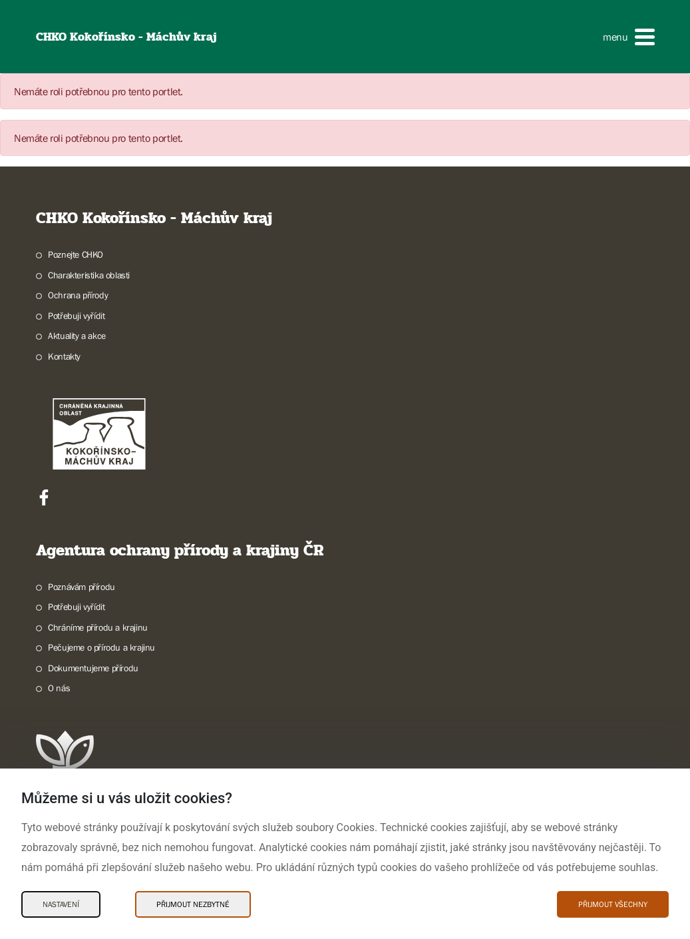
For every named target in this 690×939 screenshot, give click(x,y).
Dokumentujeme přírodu (93, 668)
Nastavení (61, 904)
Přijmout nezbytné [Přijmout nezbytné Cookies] (193, 904)
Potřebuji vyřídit (76, 315)
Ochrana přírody (78, 295)
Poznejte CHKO (75, 254)
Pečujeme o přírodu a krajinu (101, 647)
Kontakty (64, 356)
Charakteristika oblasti (89, 275)
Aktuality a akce (77, 335)
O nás (59, 688)
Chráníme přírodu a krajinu (98, 627)
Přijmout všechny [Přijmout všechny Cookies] (612, 904)
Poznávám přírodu (81, 586)
